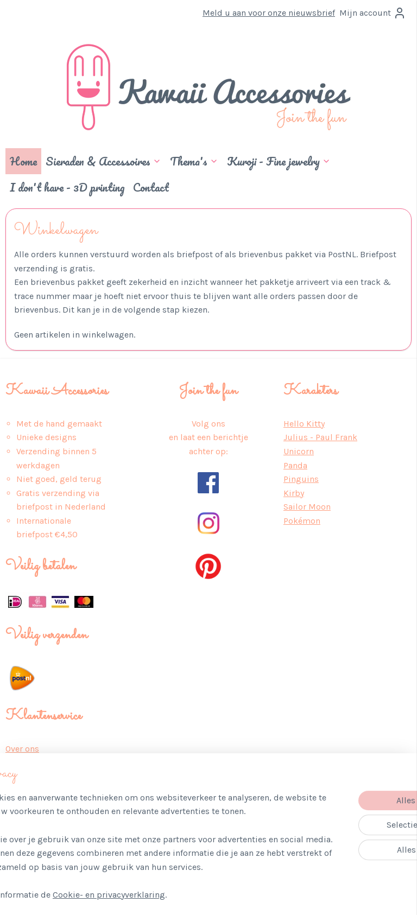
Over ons (22, 749)
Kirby (293, 493)
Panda (295, 465)
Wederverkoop (33, 846)
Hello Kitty (304, 423)
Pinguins (301, 479)
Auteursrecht (30, 832)
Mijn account (372, 13)
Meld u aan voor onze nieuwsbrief (269, 13)
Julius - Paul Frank (320, 437)
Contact (151, 187)
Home (23, 161)
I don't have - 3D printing (67, 187)
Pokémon (301, 521)
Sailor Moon (307, 506)
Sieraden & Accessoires (103, 161)
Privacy (19, 762)
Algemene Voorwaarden (51, 776)
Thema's (194, 161)
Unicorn (298, 451)
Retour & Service (39, 804)
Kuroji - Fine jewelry (279, 161)
